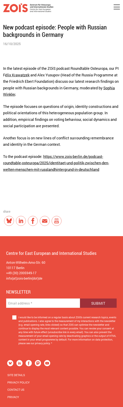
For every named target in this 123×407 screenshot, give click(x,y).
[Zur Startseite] (28, 8)
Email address (20, 303)
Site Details (16, 375)
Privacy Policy (18, 382)
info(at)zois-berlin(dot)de (24, 278)
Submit (98, 303)
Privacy (13, 397)
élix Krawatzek (17, 74)
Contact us (15, 390)
